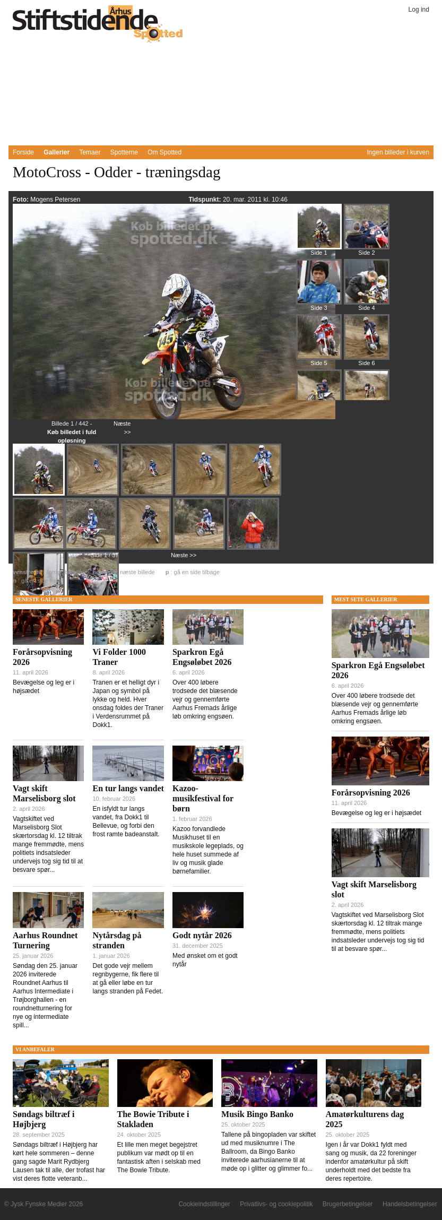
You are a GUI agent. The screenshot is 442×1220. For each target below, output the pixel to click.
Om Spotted (164, 152)
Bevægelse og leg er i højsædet (376, 813)
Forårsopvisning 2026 (371, 792)
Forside (23, 152)
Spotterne (124, 152)
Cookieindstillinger (204, 1204)
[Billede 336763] (202, 494)
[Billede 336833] (319, 397)
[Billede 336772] (366, 231)
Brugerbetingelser (348, 1204)
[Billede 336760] (40, 494)
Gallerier (57, 152)
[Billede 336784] (319, 286)
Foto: (21, 199)
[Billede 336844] (366, 397)
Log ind (419, 9)
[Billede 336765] (39, 547)
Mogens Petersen (55, 199)
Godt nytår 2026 (202, 935)
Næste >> (183, 555)
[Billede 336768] (200, 548)
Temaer (89, 152)
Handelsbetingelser (410, 1204)
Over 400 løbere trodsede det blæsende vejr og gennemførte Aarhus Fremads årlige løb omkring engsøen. (205, 699)
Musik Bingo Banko (257, 1114)
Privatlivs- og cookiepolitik (276, 1204)
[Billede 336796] (366, 286)
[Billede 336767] (92, 548)
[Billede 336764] (256, 494)
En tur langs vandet (127, 788)
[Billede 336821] (366, 341)
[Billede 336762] (148, 494)
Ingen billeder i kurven (398, 152)
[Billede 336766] (146, 548)
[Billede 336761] (94, 494)
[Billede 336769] (254, 548)
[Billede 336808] (319, 341)
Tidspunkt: (205, 199)
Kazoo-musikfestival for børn (202, 798)
